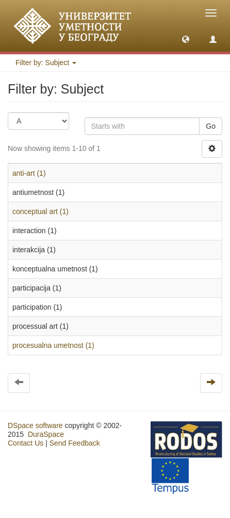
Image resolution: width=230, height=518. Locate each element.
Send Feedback (75, 443)
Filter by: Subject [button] (45, 62)
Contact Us (25, 443)
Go (211, 126)
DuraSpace (46, 434)
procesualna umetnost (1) (53, 345)
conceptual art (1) (40, 211)
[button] (185, 39)
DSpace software (35, 425)
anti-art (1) (29, 173)
